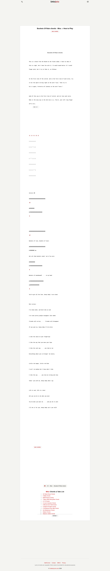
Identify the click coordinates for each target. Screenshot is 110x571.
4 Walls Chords (46, 495)
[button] (22, 2)
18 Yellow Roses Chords (49, 494)
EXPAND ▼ (55, 515)
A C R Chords (46, 501)
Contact (54, 562)
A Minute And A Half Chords (50, 504)
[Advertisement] (55, 14)
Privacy (64, 562)
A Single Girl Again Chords (49, 506)
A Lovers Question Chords (49, 503)
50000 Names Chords (48, 497)
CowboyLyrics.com (54, 568)
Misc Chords (55, 31)
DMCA (59, 562)
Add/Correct (47, 562)
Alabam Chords (46, 512)
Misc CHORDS (37, 447)
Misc (47, 492)
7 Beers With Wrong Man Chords (51, 499)
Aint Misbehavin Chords (49, 510)
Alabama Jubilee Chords (49, 513)
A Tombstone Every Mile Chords (51, 508)
